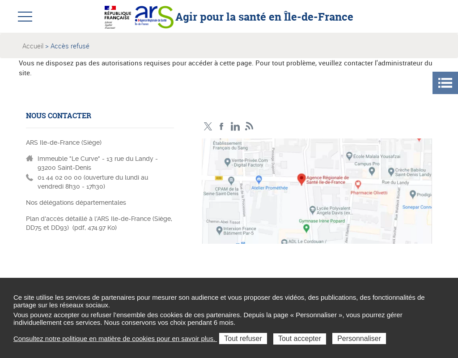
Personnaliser (359, 338)
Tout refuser (243, 338)
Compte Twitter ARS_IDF (208, 126)
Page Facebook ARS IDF (222, 126)
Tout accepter (299, 338)
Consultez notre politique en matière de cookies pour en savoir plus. (115, 338)
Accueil (32, 45)
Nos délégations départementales (76, 202)
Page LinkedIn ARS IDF (235, 126)
